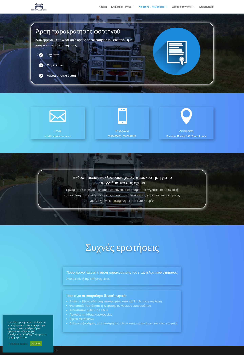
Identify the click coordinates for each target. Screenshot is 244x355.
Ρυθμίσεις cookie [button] (18, 343)
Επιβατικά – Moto (121, 7)
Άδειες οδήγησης (181, 7)
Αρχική (103, 7)
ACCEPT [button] (36, 343)
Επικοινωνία (206, 7)
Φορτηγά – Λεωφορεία (151, 7)
